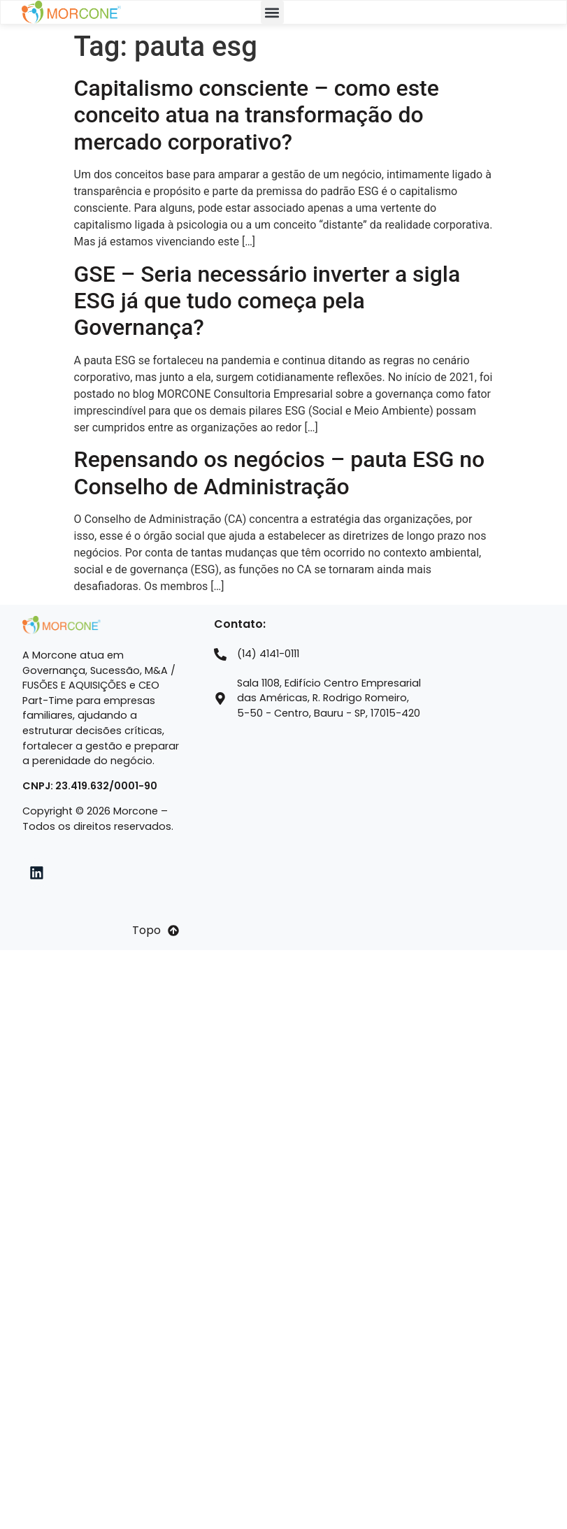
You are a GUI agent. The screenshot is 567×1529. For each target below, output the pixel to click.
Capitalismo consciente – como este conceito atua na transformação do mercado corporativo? (256, 115)
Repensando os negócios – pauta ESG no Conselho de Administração (279, 472)
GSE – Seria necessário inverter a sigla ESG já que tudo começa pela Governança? (267, 301)
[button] (272, 12)
